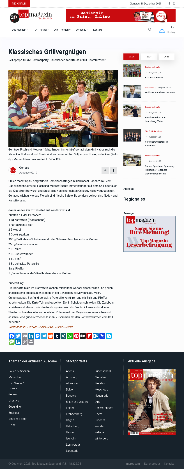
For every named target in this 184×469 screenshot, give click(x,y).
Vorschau (82, 30)
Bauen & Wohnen (19, 371)
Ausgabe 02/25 (155, 72)
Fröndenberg (74, 414)
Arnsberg (71, 377)
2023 (166, 56)
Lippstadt (72, 451)
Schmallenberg (104, 408)
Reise (12, 425)
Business (14, 413)
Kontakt (97, 30)
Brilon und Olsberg (77, 402)
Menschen (149, 87)
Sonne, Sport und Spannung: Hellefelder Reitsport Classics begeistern (160, 169)
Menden (100, 383)
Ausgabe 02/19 (28, 173)
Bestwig (71, 396)
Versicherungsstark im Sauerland (156, 143)
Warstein (100, 426)
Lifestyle (13, 400)
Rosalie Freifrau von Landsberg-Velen (155, 119)
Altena (70, 371)
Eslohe (70, 408)
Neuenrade (101, 396)
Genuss (24, 168)
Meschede (101, 389)
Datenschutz (152, 464)
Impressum (132, 464)
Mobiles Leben (17, 419)
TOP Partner (41, 30)
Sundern (100, 420)
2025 (131, 56)
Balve (69, 389)
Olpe (97, 402)
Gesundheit (15, 407)
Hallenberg (72, 426)
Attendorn (72, 383)
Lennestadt (73, 445)
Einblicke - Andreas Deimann (160, 92)
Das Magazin (20, 30)
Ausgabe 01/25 (155, 112)
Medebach (101, 377)
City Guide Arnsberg (153, 131)
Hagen (70, 420)
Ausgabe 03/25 (164, 87)
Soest (98, 414)
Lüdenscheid (103, 371)
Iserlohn (71, 438)
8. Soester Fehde (154, 77)
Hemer (70, 432)
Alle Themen (62, 30)
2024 (148, 56)
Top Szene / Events (152, 67)
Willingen (100, 432)
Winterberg (101, 438)
